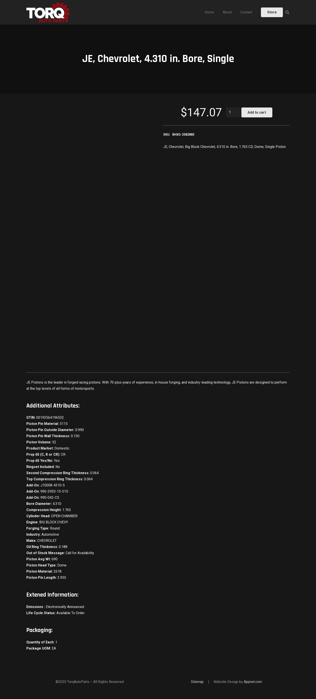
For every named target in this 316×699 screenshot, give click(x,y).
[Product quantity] (233, 112)
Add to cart (257, 112)
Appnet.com (253, 682)
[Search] (287, 12)
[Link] (48, 12)
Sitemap (197, 682)
